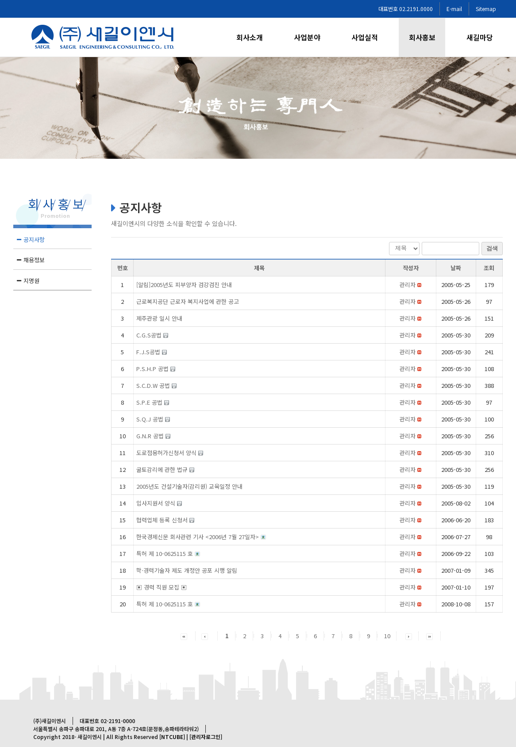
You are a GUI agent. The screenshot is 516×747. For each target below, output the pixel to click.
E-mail (454, 8)
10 (387, 636)
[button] (408, 284)
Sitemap (486, 8)
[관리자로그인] (205, 736)
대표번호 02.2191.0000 (405, 8)
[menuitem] (255, 37)
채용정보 (34, 260)
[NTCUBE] (172, 736)
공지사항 (34, 239)
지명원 (31, 280)
